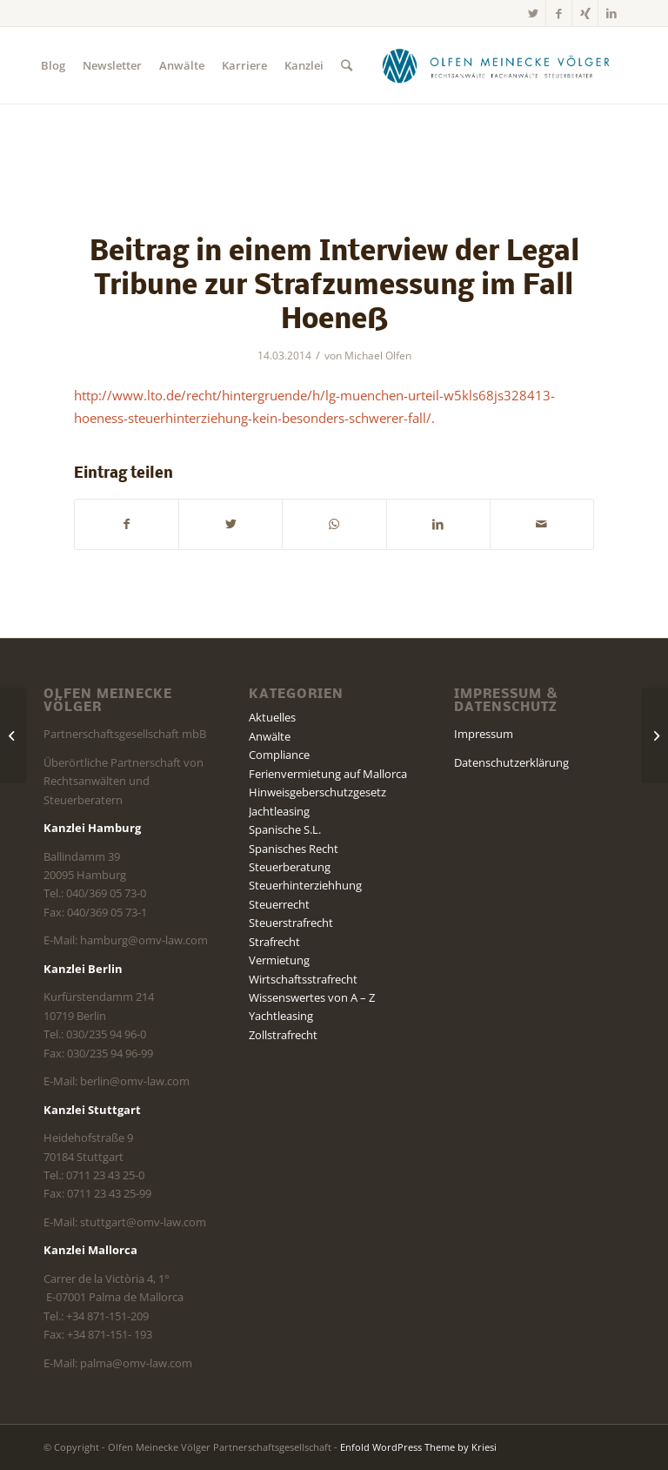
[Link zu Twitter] (532, 13)
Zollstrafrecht (283, 1035)
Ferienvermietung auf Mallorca (328, 774)
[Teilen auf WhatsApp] (334, 524)
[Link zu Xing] (585, 13)
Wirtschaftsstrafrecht (303, 979)
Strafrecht (274, 942)
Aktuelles (272, 717)
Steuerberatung (290, 867)
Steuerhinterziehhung (305, 885)
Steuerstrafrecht (291, 922)
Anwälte (270, 736)
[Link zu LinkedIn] (611, 13)
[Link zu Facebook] (558, 13)
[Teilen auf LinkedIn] (438, 524)
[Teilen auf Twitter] (230, 524)
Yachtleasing (281, 1016)
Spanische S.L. (285, 829)
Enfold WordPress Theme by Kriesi (418, 1446)
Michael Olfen (377, 355)
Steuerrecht (279, 904)
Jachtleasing (279, 811)
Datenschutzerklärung (511, 762)
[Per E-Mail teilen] (542, 524)
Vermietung (279, 960)
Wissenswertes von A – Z (312, 997)
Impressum (483, 734)
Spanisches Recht (293, 848)
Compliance (279, 754)
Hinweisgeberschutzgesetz (317, 792)
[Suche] (346, 65)
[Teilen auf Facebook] (126, 524)
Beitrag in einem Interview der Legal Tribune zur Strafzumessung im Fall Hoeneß (334, 286)
